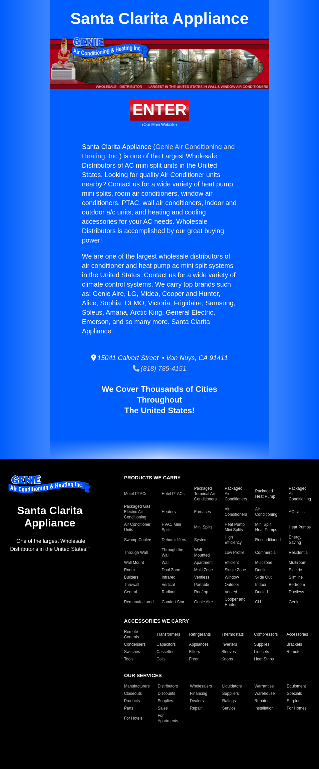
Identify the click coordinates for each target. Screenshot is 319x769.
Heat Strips (264, 659)
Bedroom (297, 584)
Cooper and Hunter (235, 602)
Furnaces (202, 511)
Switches (132, 651)
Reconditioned (268, 539)
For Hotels (133, 718)
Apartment (203, 562)
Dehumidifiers (174, 539)
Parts (128, 708)
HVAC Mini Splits (171, 527)
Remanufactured (139, 602)
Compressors (266, 634)
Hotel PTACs (173, 493)
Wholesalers (201, 686)
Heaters (169, 511)
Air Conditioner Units (137, 527)
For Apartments (167, 718)
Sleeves (229, 651)
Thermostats (233, 634)
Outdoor (232, 584)
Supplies (261, 644)
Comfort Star (173, 602)
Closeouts (133, 693)
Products (132, 701)
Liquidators (232, 686)
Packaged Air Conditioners (236, 493)
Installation (264, 708)
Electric (295, 570)
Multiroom (297, 562)
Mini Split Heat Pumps (266, 527)
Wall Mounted (202, 553)
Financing (198, 693)
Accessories (297, 634)
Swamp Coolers (138, 539)
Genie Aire (203, 602)
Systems (202, 539)
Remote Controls (131, 634)
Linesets (261, 651)
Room (129, 570)
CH (258, 602)
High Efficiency (233, 540)
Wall (165, 562)
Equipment (296, 686)
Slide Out (263, 577)
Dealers (197, 701)
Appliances (199, 644)
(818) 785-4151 (160, 368)
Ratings (229, 701)
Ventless (201, 577)
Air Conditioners (236, 512)
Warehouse (265, 693)
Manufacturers (137, 686)
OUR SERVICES (143, 675)
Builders (131, 577)
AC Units (296, 511)
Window (232, 577)
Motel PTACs (135, 493)
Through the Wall (172, 553)
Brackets (294, 644)
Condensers (135, 644)
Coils (161, 659)
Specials (294, 693)
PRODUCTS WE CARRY (152, 477)
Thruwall (131, 584)
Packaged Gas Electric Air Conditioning (137, 511)
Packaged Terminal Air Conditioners (205, 493)
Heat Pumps (300, 527)
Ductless (263, 570)
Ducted (261, 592)
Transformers (168, 634)
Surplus (293, 701)
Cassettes (165, 651)
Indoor (261, 584)
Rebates (262, 701)
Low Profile (234, 552)
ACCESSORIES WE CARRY (156, 621)
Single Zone (235, 570)
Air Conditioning (266, 512)
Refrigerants (200, 634)
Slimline (296, 577)
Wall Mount (134, 562)
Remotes (295, 651)
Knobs (227, 659)
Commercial (266, 552)
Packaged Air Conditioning (300, 493)
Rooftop (201, 592)
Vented (231, 592)
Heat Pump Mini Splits (235, 527)
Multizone (263, 562)
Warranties (264, 686)
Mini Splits (203, 527)
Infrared (168, 577)
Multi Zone (203, 570)
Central (130, 592)
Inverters (229, 644)
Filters (194, 651)
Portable (201, 584)
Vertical (168, 584)
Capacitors (166, 644)
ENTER (159, 110)
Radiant (168, 592)
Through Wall (136, 552)
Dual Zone (171, 570)
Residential (298, 552)
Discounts (166, 693)
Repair (196, 708)
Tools (128, 659)
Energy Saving (295, 540)
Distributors (167, 686)
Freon (194, 659)
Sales (162, 708)
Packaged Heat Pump (265, 494)
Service (229, 708)
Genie (294, 602)
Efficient (232, 562)
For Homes (296, 708)
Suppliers (230, 693)
